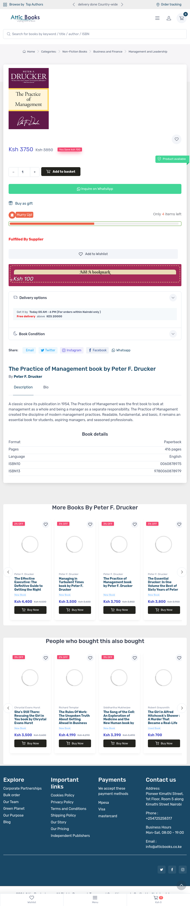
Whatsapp (121, 350)
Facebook (97, 350)
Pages (14, 449)
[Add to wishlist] (176, 139)
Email (30, 350)
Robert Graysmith (159, 703)
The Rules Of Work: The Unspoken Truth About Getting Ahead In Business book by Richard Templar (74, 717)
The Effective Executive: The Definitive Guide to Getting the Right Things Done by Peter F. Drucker (28, 588)
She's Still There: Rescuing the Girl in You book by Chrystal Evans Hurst (30, 713)
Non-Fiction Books (74, 51)
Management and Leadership (148, 51)
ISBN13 (14, 471)
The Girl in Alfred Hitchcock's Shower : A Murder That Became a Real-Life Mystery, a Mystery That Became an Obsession (164, 719)
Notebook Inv (162, 885)
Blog (7, 813)
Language (17, 456)
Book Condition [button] (29, 333)
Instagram (71, 350)
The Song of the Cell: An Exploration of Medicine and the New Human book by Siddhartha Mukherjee (119, 717)
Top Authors (34, 4)
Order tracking (168, 4)
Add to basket (60, 171)
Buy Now (30, 610)
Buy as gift (21, 203)
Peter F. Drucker (24, 574)
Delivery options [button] (30, 297)
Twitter (48, 350)
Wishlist (93, 254)
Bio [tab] (45, 387)
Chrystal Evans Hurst (27, 703)
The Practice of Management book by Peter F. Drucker (117, 582)
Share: (13, 350)
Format (14, 442)
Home (29, 51)
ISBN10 (14, 464)
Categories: (48, 51)
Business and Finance (107, 51)
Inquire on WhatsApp (95, 189)
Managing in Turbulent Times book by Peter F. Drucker (71, 584)
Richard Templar (69, 703)
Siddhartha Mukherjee (116, 703)
